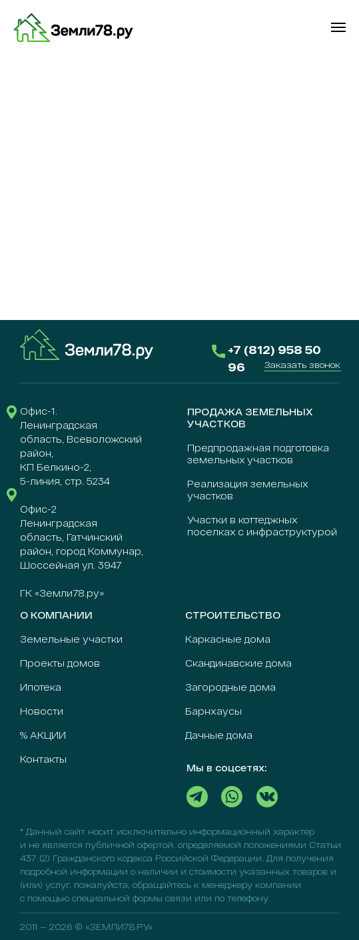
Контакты (43, 759)
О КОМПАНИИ (56, 615)
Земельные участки (71, 639)
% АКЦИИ (43, 735)
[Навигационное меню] (338, 27)
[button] (302, 364)
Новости (41, 711)
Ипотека (40, 687)
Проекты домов (60, 663)
